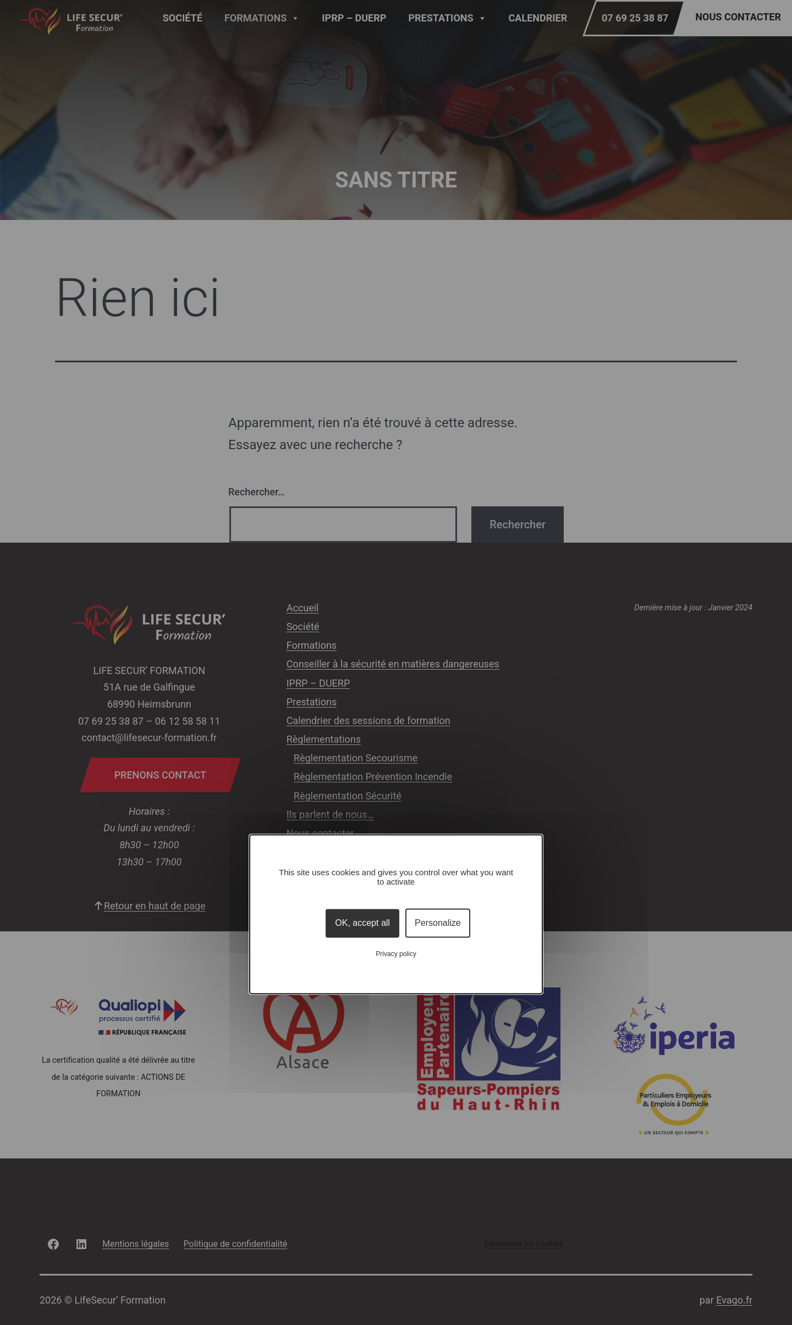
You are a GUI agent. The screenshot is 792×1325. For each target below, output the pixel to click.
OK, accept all (362, 923)
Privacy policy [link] (396, 954)
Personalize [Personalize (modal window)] (438, 923)
